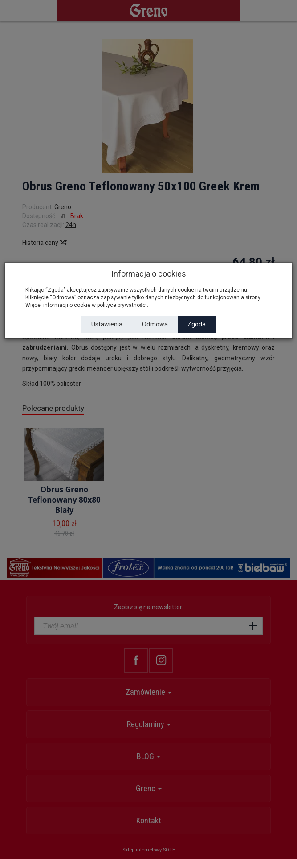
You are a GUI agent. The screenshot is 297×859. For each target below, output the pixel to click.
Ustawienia (106, 324)
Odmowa (155, 324)
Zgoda (196, 324)
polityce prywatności (122, 305)
